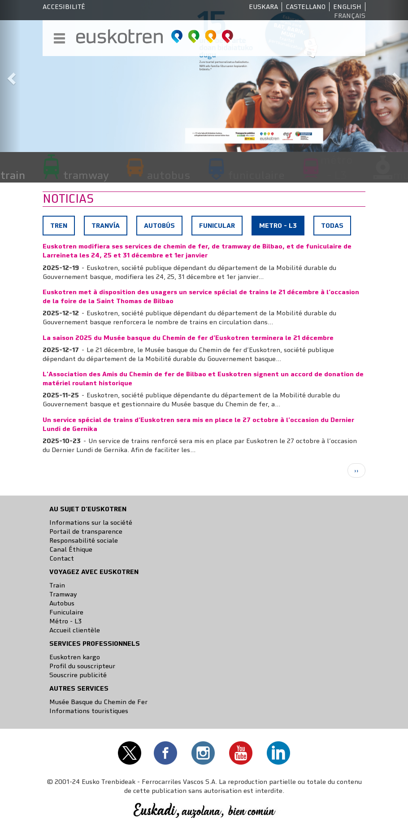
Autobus (61, 603)
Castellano (306, 7)
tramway (86, 175)
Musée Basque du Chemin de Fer (98, 702)
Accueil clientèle (74, 630)
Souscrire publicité (78, 675)
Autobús (159, 226)
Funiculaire (66, 612)
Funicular (217, 226)
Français (349, 16)
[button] (10, 76)
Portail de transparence (85, 531)
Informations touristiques (88, 711)
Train (57, 585)
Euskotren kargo (74, 657)
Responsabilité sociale (83, 540)
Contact (61, 558)
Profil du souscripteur (82, 666)
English (347, 7)
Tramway (63, 594)
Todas (332, 226)
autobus (168, 175)
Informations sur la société (90, 522)
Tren (58, 226)
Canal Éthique (70, 549)
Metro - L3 (281, 228)
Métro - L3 (65, 621)
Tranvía (105, 226)
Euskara (263, 7)
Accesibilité (64, 7)
